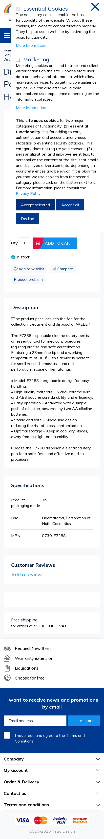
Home (8, 50)
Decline (27, 218)
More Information (31, 45)
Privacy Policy (28, 193)
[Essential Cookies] (18, 9)
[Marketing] (18, 60)
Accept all (70, 204)
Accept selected (35, 204)
